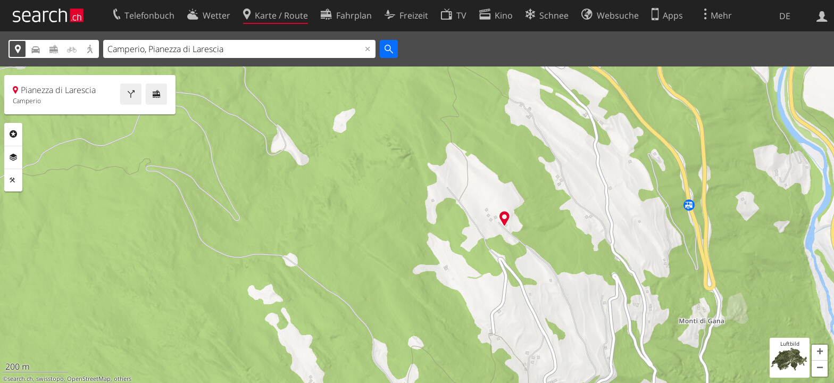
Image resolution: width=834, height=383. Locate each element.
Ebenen (13, 157)
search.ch (20, 378)
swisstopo (50, 378)
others (122, 378)
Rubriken (13, 134)
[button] (820, 353)
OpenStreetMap (89, 378)
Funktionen (13, 180)
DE (784, 16)
